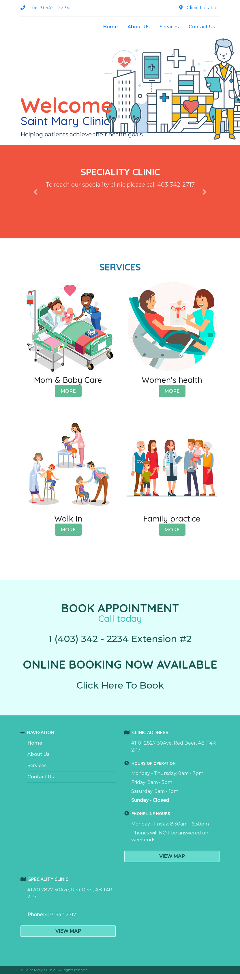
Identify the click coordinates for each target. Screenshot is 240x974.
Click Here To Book (120, 685)
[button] (35, 191)
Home (110, 26)
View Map (172, 856)
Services (169, 26)
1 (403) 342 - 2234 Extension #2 (120, 638)
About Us (138, 26)
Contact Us (202, 26)
